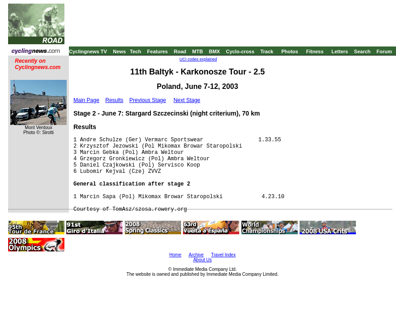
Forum (384, 51)
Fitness (314, 51)
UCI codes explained (198, 59)
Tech (135, 51)
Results (114, 100)
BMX (214, 51)
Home (175, 254)
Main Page (86, 100)
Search (362, 51)
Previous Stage (147, 100)
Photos (289, 51)
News (119, 51)
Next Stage (186, 100)
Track (266, 51)
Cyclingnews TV (88, 51)
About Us (202, 259)
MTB (197, 51)
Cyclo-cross (240, 51)
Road (180, 51)
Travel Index (223, 254)
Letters (340, 51)
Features (157, 51)
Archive (196, 254)
